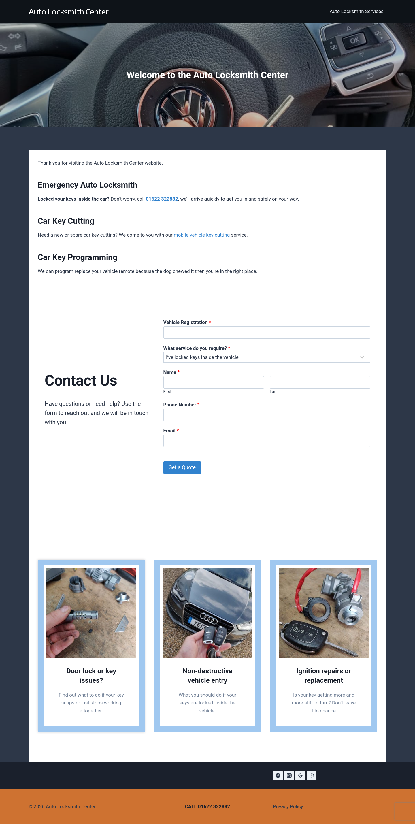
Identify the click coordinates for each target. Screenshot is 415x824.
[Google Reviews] (300, 775)
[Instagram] (289, 775)
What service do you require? (196, 348)
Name (171, 372)
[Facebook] (278, 775)
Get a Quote (182, 467)
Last (274, 391)
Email (171, 430)
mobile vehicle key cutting (202, 235)
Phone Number (181, 405)
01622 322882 (214, 806)
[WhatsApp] (311, 775)
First (167, 391)
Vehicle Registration (187, 322)
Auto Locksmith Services (357, 11)
